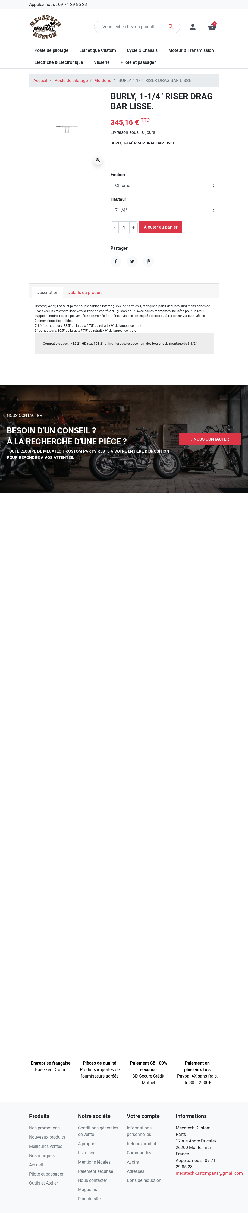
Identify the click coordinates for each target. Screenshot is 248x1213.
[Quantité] (124, 227)
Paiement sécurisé (95, 1171)
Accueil (40, 80)
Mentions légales (94, 1162)
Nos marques (42, 1155)
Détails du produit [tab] (85, 292)
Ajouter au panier (161, 227)
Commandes (139, 1152)
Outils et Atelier (43, 1183)
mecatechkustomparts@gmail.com (209, 1173)
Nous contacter (92, 1180)
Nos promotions (44, 1127)
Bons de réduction (144, 1180)
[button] (210, 439)
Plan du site (89, 1198)
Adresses (135, 1171)
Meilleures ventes (45, 1146)
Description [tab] (47, 292)
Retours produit (141, 1143)
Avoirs (133, 1162)
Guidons (103, 80)
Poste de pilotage (71, 80)
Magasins (87, 1189)
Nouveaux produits (47, 1137)
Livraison (87, 1152)
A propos (86, 1143)
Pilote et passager (46, 1174)
